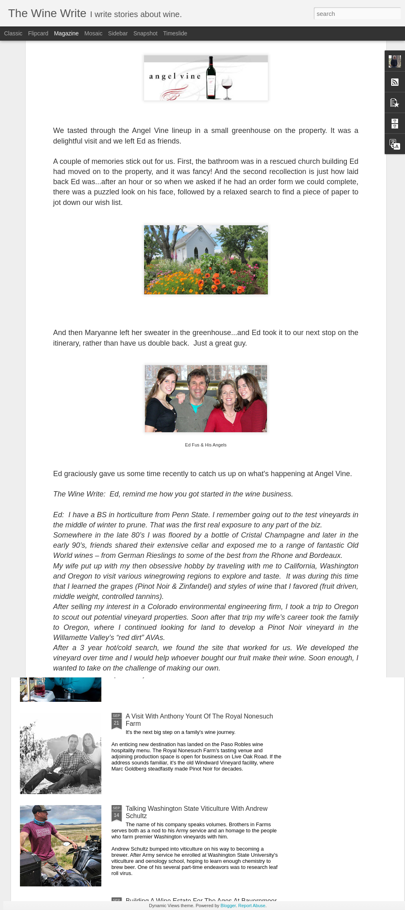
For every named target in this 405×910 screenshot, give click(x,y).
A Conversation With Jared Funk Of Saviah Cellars (65, 378)
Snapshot (146, 33)
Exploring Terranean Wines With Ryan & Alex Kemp (200, 531)
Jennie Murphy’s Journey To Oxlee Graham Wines (198, 623)
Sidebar (118, 33)
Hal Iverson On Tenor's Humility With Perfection (194, 439)
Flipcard (38, 33)
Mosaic (93, 33)
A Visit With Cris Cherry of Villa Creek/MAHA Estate (159, 378)
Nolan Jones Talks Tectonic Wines (253, 374)
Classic (13, 33)
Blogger (228, 905)
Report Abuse (251, 905)
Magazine (66, 33)
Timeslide (175, 33)
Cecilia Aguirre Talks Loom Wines (352, 374)
